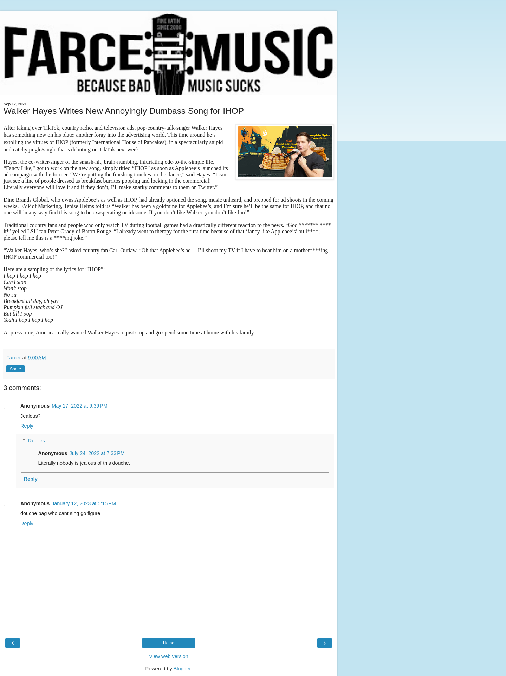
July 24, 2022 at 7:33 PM (97, 453)
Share (15, 368)
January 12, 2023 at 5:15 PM (84, 503)
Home (168, 643)
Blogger (182, 668)
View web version (168, 656)
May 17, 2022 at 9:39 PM (80, 406)
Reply (26, 426)
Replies (36, 440)
